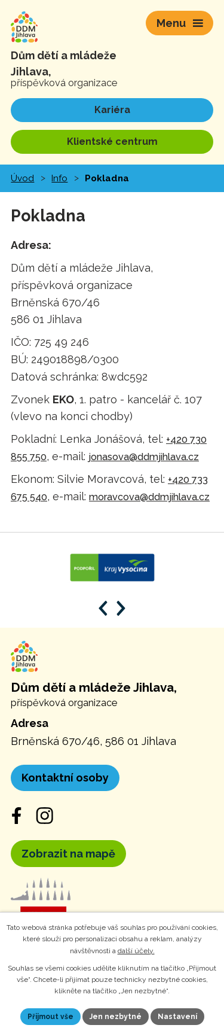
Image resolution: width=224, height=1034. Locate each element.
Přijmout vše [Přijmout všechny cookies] (50, 1016)
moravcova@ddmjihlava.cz (149, 497)
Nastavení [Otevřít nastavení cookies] (177, 1016)
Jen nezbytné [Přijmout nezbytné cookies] (116, 1016)
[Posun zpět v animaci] (103, 608)
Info (59, 178)
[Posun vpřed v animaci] (120, 608)
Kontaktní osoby (65, 777)
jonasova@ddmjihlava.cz (143, 457)
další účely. (136, 951)
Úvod (22, 178)
